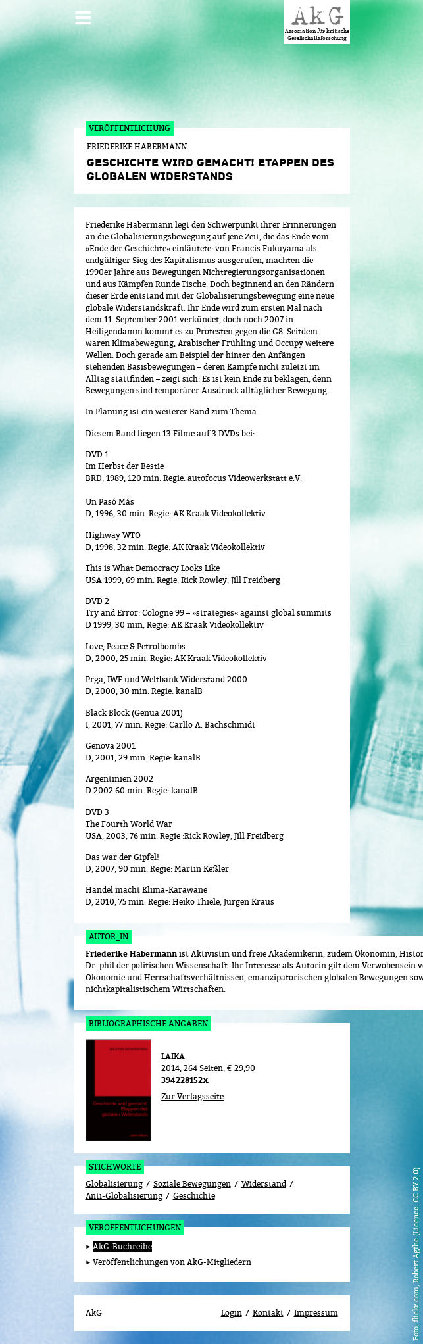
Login (231, 1312)
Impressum (316, 1312)
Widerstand (263, 1183)
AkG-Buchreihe (122, 1246)
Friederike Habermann (131, 954)
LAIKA (173, 1056)
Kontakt (268, 1312)
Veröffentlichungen (135, 1227)
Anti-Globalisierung (124, 1195)
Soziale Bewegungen (192, 1183)
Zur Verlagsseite (192, 1096)
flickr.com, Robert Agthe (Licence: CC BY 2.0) (415, 1244)
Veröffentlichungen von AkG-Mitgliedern (172, 1262)
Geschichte (194, 1195)
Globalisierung (114, 1183)
